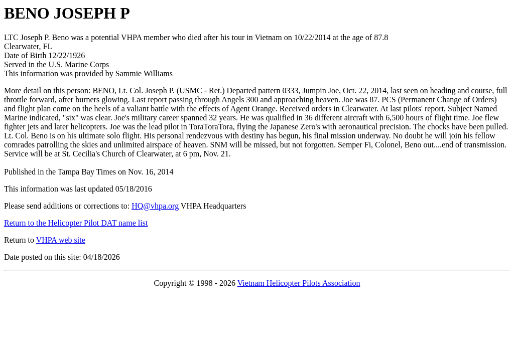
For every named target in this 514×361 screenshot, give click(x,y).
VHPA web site (60, 240)
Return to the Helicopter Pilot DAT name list (76, 223)
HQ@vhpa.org (155, 206)
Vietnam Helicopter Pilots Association (298, 283)
